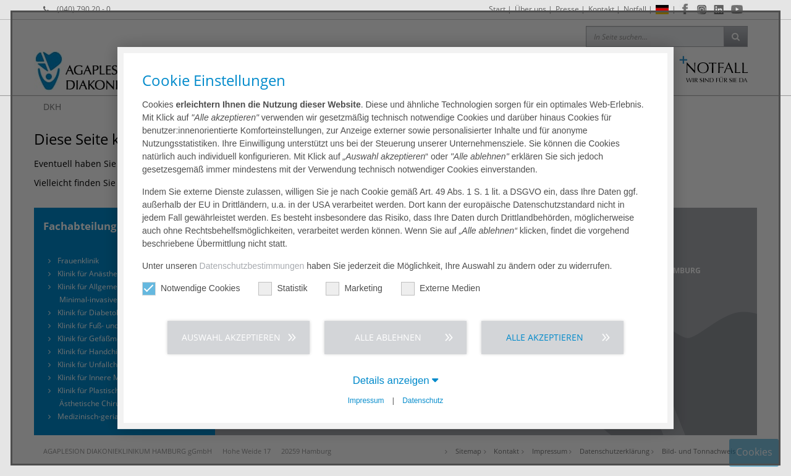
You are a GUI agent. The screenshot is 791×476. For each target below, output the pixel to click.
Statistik (282, 288)
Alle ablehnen (388, 337)
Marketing (354, 288)
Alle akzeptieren (544, 337)
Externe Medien (440, 288)
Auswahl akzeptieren (231, 337)
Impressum (366, 400)
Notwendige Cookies (191, 288)
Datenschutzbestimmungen (252, 266)
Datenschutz (422, 400)
